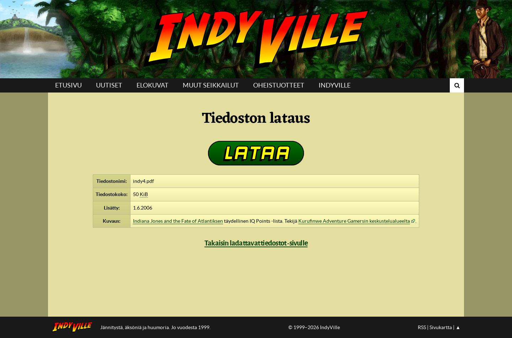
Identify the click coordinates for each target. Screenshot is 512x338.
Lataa (256, 152)
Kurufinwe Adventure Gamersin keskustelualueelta (354, 221)
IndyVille (256, 39)
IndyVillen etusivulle (74, 327)
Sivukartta (441, 327)
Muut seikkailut (211, 85)
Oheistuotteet (278, 85)
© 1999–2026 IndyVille (314, 327)
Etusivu (68, 85)
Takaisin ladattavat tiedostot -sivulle (256, 243)
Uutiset (109, 85)
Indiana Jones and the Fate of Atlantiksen (178, 221)
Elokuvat (153, 85)
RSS (422, 327)
